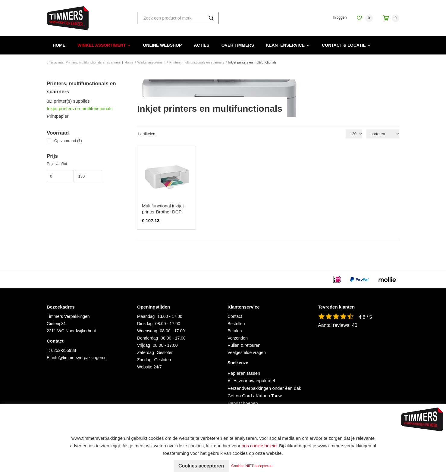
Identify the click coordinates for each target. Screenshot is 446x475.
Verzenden (238, 338)
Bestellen (236, 323)
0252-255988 (63, 350)
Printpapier (58, 116)
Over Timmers (237, 45)
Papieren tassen (244, 373)
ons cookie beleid (259, 445)
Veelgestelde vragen (247, 352)
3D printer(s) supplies (68, 101)
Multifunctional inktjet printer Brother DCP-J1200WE (163, 211)
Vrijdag (143, 345)
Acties (201, 45)
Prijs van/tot (57, 164)
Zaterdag (145, 352)
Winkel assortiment (101, 45)
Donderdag (147, 338)
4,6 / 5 (365, 317)
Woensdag (147, 330)
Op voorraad (68, 140)
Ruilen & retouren (244, 345)
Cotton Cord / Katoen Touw (255, 395)
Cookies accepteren (201, 465)
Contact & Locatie (344, 45)
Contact (235, 316)
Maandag (146, 316)
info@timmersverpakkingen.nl (80, 357)
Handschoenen (243, 403)
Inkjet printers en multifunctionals (79, 108)
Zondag (144, 359)
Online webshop (162, 45)
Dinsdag (144, 323)
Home (59, 45)
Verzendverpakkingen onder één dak (264, 388)
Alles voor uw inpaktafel (251, 380)
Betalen (235, 330)
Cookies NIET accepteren (252, 466)
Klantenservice (285, 45)
